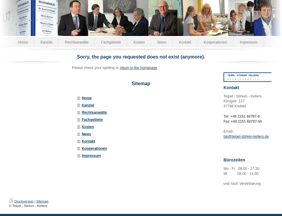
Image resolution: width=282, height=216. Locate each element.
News (86, 134)
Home (87, 98)
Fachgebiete (92, 120)
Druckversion (21, 201)
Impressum (91, 156)
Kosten (88, 127)
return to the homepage (138, 68)
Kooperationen (94, 148)
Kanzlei (88, 105)
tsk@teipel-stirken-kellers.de (246, 136)
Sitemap (42, 201)
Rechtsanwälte (94, 112)
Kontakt (88, 141)
